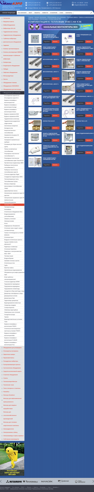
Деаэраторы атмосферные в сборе (13, 293)
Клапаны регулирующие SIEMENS (12, 52)
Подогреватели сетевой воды (12, 288)
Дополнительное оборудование (12, 42)
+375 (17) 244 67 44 (34, 2)
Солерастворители (9, 307)
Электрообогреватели (10, 202)
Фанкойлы (6, 391)
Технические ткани (8, 385)
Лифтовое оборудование (10, 72)
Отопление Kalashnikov (10, 249)
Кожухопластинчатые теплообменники (10, 131)
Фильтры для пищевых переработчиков (10, 407)
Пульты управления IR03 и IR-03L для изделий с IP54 (51, 97)
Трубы (6, 265)
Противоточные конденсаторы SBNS (14, 163)
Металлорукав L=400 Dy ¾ (51, 71)
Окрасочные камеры (9, 354)
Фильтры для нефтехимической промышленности (12, 400)
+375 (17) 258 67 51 (34, 5)
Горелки (6, 317)
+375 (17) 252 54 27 (55, 2)
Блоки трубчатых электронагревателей (10, 278)
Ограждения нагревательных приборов (12, 141)
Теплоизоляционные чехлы (11, 179)
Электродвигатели (8, 429)
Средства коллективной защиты (12, 371)
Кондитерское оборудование (11, 65)
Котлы (6, 223)
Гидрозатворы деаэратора (11, 300)
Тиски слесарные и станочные (11, 388)
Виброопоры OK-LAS (9, 28)
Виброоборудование (9, 25)
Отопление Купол (9, 237)
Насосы (5, 79)
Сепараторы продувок (10, 305)
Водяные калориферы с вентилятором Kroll (10, 101)
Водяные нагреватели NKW (11, 114)
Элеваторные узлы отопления (12, 312)
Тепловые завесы (72, 17)
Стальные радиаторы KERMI (11, 281)
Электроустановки (9, 221)
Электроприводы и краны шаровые (13, 435)
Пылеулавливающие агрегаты (11, 364)
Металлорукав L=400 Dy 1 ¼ (84, 96)
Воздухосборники (8, 258)
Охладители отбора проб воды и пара (14, 291)
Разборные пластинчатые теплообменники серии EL (11, 171)
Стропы (5, 378)
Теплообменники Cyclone (10, 181)
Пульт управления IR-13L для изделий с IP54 (84, 109)
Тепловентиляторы (9, 207)
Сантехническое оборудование (12, 368)
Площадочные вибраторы (10, 361)
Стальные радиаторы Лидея (11, 174)
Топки (5, 321)
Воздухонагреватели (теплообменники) (9, 215)
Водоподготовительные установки (13, 319)
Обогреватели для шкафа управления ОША (14, 273)
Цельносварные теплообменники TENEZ (13, 187)
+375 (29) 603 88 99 (55, 5)
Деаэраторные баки (9, 298)
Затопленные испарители (11, 125)
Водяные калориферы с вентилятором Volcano (10, 110)
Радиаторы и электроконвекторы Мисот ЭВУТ (13, 252)
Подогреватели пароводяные (12, 284)
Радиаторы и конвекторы (10, 246)
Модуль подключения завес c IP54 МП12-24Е (83, 72)
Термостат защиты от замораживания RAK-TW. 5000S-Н (51, 147)
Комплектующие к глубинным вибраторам (11, 57)
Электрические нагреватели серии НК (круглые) (14, 194)
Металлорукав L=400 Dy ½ (51, 59)
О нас (61, 12)
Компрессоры (7, 62)
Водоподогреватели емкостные (12, 303)
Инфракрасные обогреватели (12, 225)
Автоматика (6, 18)
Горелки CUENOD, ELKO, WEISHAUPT (11, 243)
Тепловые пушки (8, 256)
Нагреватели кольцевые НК (11, 135)
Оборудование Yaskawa (10, 82)
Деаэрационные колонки (10, 295)
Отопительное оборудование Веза (13, 211)
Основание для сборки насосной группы (12, 145)
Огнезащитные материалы (10, 351)
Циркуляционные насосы (10, 190)
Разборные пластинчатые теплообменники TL (11, 166)
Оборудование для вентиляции (12, 89)
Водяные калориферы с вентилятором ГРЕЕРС (10, 325)
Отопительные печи (9, 263)
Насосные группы (9, 137)
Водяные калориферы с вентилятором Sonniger (10, 106)
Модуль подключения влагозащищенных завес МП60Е (84, 48)
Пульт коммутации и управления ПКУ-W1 (49, 47)
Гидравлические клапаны (10, 31)
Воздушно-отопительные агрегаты (13, 239)
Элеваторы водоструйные (11, 310)
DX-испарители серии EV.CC (11, 95)
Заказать (55, 41)
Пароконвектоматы (8, 357)
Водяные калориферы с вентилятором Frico (10, 343)
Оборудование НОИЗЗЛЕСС (11, 86)
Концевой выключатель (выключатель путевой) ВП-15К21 (51, 110)
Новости (45, 12)
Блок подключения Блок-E (85, 133)
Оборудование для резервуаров (12, 347)
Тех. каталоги (22, 12)
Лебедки (5, 69)
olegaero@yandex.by (81, 5)
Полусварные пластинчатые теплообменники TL (11, 155)
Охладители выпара (9, 314)
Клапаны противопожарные (11, 48)
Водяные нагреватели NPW (11, 116)
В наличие (53, 12)
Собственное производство (11, 439)
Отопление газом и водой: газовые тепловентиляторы (13, 229)
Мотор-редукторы (8, 75)
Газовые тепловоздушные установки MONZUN (13, 234)
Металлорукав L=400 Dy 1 (51, 84)
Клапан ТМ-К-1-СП (81, 121)
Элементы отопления (10, 218)
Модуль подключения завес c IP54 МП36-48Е (83, 60)
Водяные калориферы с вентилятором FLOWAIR (10, 339)
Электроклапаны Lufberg (10, 432)
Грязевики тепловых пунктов (11, 260)
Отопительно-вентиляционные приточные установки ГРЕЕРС (12, 330)
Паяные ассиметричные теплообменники (10, 150)
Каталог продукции (8, 12)
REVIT (30, 12)
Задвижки (6, 45)
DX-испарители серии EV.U (11, 98)
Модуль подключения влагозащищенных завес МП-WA (51, 135)
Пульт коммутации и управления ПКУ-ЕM (49, 158)
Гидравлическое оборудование (12, 35)
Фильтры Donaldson (9, 395)
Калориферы (7, 209)
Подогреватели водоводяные (12, 286)
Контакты (69, 12)
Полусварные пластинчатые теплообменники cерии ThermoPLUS (14, 159)
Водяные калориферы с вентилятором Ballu (10, 334)
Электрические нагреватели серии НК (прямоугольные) (14, 199)
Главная (30, 17)
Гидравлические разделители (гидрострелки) (12, 122)
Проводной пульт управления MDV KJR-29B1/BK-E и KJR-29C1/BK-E (51, 36)
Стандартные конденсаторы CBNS (13, 176)
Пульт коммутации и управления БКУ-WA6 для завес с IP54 (84, 85)
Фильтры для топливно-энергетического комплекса (11, 424)
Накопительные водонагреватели (13, 270)
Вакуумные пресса (8, 21)
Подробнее (47, 41)
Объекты (37, 12)
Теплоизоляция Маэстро (10, 381)
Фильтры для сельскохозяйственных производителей (10, 415)
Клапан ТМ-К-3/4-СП (49, 121)
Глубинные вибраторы (9, 38)
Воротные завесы (9, 267)
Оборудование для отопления (56, 17)
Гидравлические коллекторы (11, 118)
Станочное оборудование (10, 374)
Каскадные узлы (8, 128)
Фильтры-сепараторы (10, 184)
